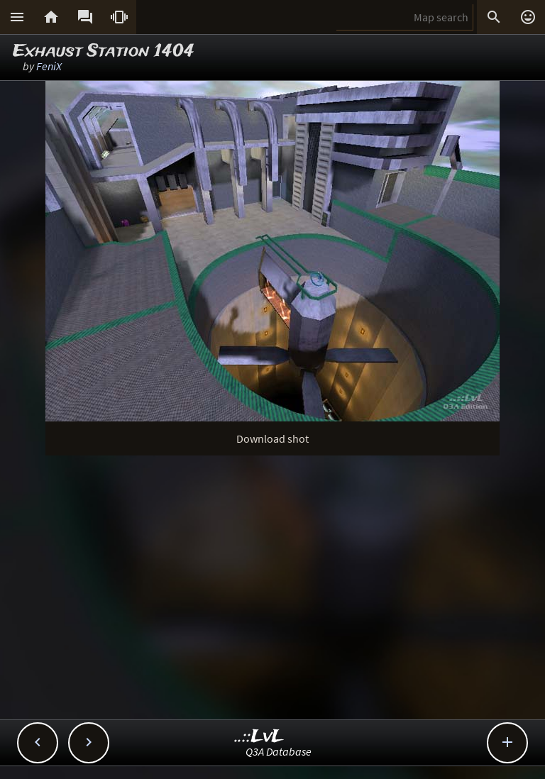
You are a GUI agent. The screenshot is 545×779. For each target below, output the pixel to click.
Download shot (272, 438)
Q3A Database (279, 751)
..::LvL (259, 736)
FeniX (49, 66)
